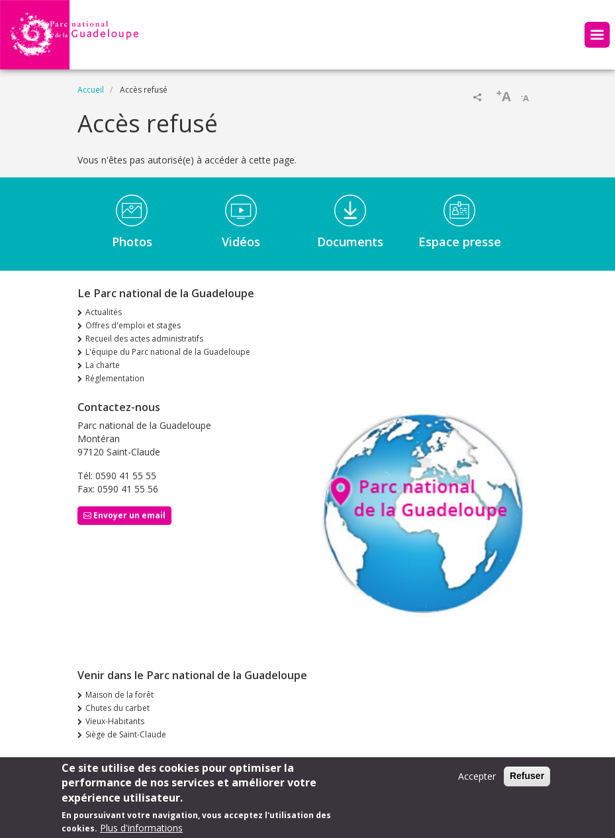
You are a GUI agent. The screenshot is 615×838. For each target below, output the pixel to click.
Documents (350, 242)
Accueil (90, 89)
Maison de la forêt (119, 694)
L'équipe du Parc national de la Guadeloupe (167, 351)
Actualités (103, 312)
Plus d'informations (141, 830)
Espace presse (459, 242)
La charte (102, 365)
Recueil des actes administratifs (144, 338)
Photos (132, 242)
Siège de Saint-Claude (125, 734)
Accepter (477, 778)
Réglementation (114, 378)
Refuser (527, 778)
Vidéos (241, 242)
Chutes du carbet (117, 708)
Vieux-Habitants (114, 721)
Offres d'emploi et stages (133, 325)
